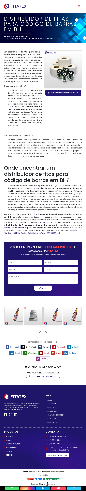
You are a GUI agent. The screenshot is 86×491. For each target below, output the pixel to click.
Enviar (43, 288)
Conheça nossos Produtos (63, 93)
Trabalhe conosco (56, 414)
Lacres (9, 450)
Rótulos (9, 435)
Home (8, 36)
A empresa (51, 403)
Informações (22, 36)
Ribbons (9, 454)
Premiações (52, 410)
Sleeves (9, 439)
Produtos (51, 406)
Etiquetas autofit (14, 443)
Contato (51, 417)
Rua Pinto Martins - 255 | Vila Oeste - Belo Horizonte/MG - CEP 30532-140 (43, 231)
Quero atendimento (57, 454)
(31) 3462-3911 (44, 222)
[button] (40, 333)
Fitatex (11, 106)
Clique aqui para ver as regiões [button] (42, 375)
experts (50, 483)
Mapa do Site (43, 474)
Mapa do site (53, 421)
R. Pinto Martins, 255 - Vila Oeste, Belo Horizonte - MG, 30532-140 (62, 447)
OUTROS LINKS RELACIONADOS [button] (44, 366)
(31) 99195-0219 (53, 439)
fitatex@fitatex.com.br (14, 227)
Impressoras (11, 446)
